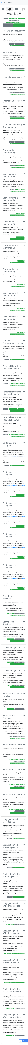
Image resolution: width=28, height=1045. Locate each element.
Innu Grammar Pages (12, 456)
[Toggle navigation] (25, 3)
